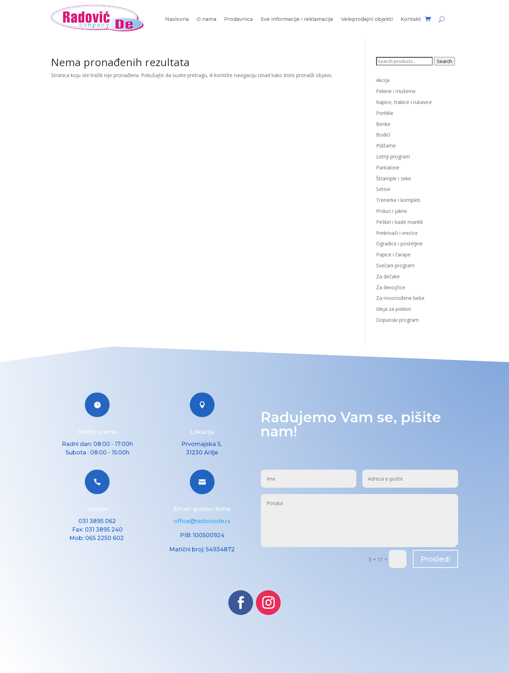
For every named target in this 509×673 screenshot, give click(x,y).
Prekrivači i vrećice (397, 233)
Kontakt (410, 19)
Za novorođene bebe (400, 298)
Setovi (383, 189)
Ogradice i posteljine (399, 243)
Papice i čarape (393, 254)
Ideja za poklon (393, 309)
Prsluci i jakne (391, 211)
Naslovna (177, 19)
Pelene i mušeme (396, 91)
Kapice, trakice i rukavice (404, 102)
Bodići (383, 134)
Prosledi (435, 559)
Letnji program (393, 156)
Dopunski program (397, 320)
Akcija (383, 80)
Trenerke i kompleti (398, 200)
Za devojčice (390, 287)
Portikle (384, 113)
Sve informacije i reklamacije (297, 19)
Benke (383, 124)
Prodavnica (238, 19)
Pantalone (387, 167)
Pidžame (386, 145)
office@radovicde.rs (202, 521)
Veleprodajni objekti (367, 19)
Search (444, 61)
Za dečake (388, 276)
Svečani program (395, 265)
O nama (206, 19)
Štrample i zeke (393, 178)
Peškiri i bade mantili (399, 222)
